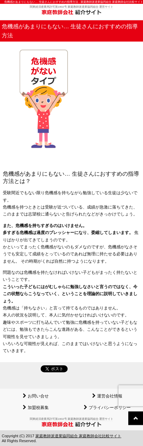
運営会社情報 (109, 396)
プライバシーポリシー (110, 407)
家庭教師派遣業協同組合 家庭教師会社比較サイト (78, 436)
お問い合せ (38, 396)
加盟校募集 (38, 407)
